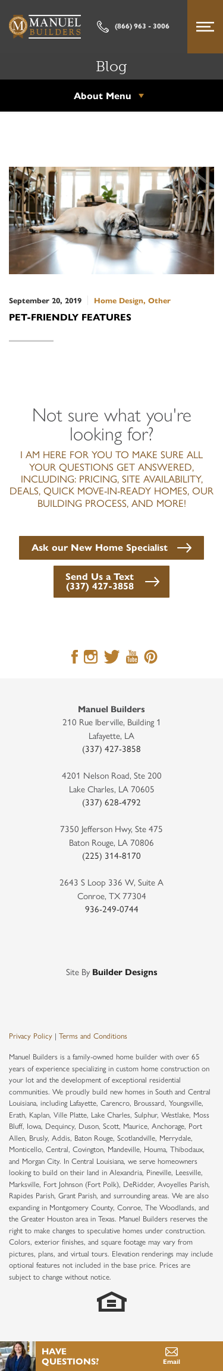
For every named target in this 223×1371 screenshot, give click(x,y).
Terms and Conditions (93, 1035)
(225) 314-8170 (111, 855)
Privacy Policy (30, 1035)
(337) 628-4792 (111, 801)
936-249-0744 (112, 908)
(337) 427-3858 (111, 748)
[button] (111, 546)
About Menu (102, 95)
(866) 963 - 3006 (133, 27)
